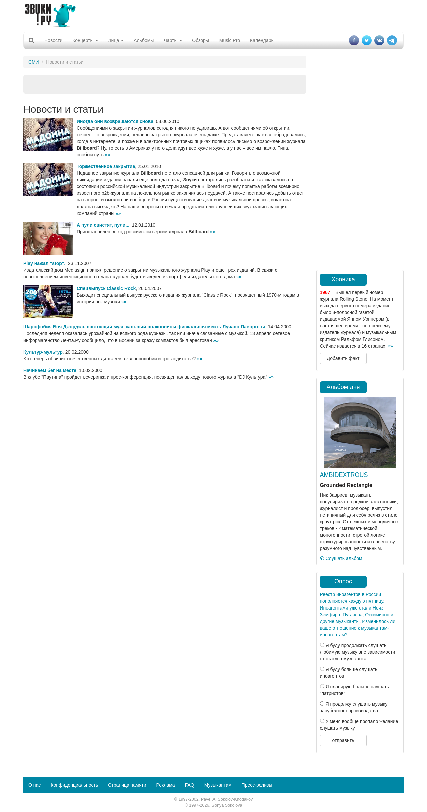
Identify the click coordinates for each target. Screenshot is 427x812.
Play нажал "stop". (44, 263)
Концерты (85, 40)
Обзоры (200, 40)
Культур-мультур (43, 352)
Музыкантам (218, 785)
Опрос (343, 581)
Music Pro (229, 40)
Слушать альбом (341, 558)
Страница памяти (127, 785)
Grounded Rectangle (346, 485)
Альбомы (144, 40)
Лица (116, 40)
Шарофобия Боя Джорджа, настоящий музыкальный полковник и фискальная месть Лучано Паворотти (144, 326)
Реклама (165, 785)
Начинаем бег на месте (49, 370)
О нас (34, 785)
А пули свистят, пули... (103, 225)
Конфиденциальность (74, 785)
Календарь (262, 40)
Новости (53, 40)
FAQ (189, 785)
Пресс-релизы (257, 785)
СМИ (33, 62)
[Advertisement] (213, 15)
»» (107, 154)
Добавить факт (343, 358)
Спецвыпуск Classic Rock (106, 288)
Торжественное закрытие (106, 166)
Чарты (173, 40)
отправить (343, 740)
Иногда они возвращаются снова (115, 121)
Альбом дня (343, 387)
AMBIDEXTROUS (344, 474)
